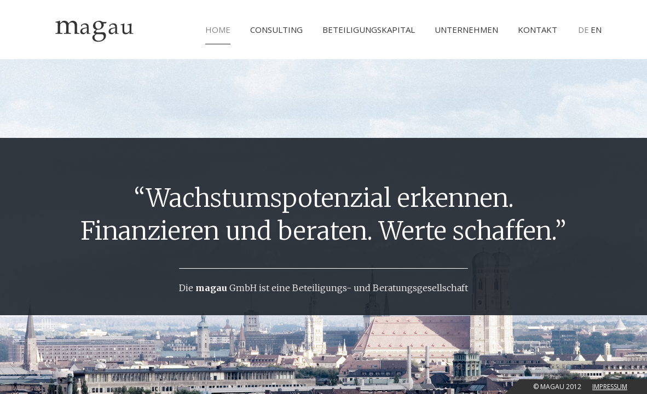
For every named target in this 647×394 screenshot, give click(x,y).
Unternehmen (466, 29)
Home (217, 34)
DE (583, 29)
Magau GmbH (94, 29)
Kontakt (537, 29)
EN (596, 29)
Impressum (609, 386)
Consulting (276, 29)
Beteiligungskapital (368, 29)
